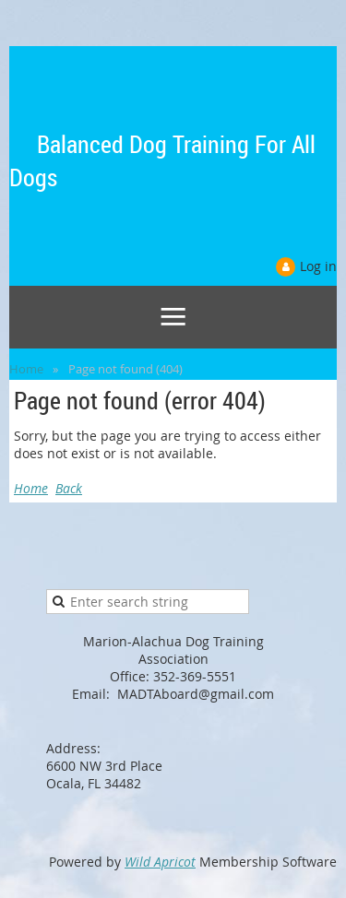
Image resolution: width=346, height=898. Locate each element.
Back (68, 488)
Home (26, 368)
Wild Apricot (160, 861)
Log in (318, 266)
